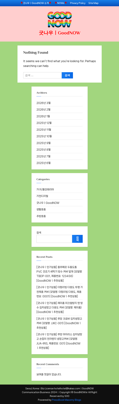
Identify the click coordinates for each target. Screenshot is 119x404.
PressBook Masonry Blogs (66, 400)
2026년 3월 (43, 103)
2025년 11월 (43, 129)
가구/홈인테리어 (45, 189)
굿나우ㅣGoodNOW (59, 32)
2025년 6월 (43, 163)
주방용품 (41, 216)
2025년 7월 (43, 156)
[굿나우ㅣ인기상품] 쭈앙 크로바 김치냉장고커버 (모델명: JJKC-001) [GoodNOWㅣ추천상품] (59, 323)
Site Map (93, 3)
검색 (38, 232)
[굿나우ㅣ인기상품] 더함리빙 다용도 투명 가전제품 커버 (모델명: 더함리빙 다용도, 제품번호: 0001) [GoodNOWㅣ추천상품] (59, 292)
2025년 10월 (44, 136)
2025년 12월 (43, 122)
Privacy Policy (77, 3)
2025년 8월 (43, 149)
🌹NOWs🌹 (60, 3)
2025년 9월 (43, 143)
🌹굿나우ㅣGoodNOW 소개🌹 (35, 3)
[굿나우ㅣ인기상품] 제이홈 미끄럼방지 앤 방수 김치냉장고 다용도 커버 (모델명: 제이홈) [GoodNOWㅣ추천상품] (59, 308)
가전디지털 (42, 196)
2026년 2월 (43, 109)
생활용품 (41, 209)
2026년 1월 (43, 116)
